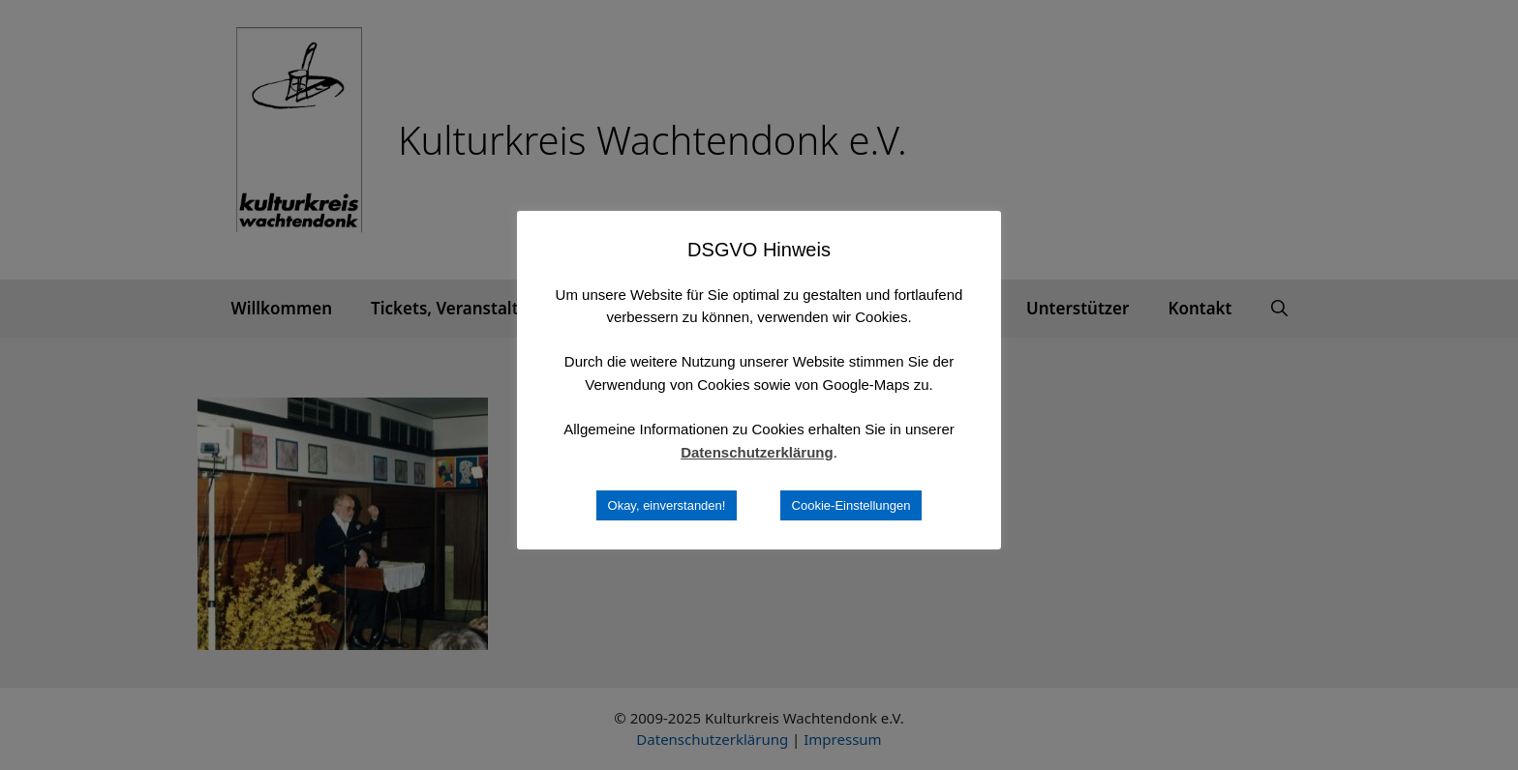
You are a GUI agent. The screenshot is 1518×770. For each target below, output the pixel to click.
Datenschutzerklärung (757, 452)
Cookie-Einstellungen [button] (851, 505)
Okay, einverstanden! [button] (667, 505)
